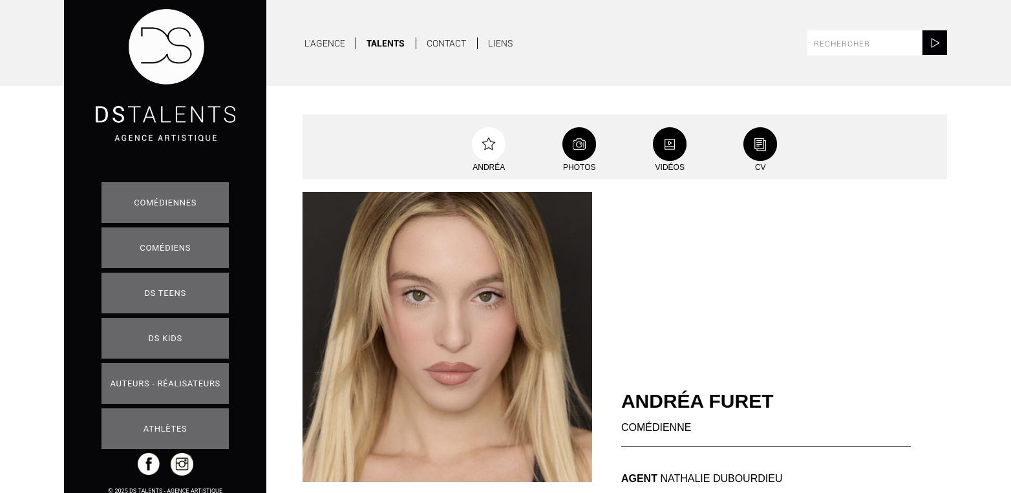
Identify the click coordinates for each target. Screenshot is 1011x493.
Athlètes (165, 429)
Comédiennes (165, 202)
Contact (446, 43)
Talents (386, 43)
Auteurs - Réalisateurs (165, 383)
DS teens (165, 293)
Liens (500, 43)
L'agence (324, 43)
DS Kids (165, 338)
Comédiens (165, 248)
